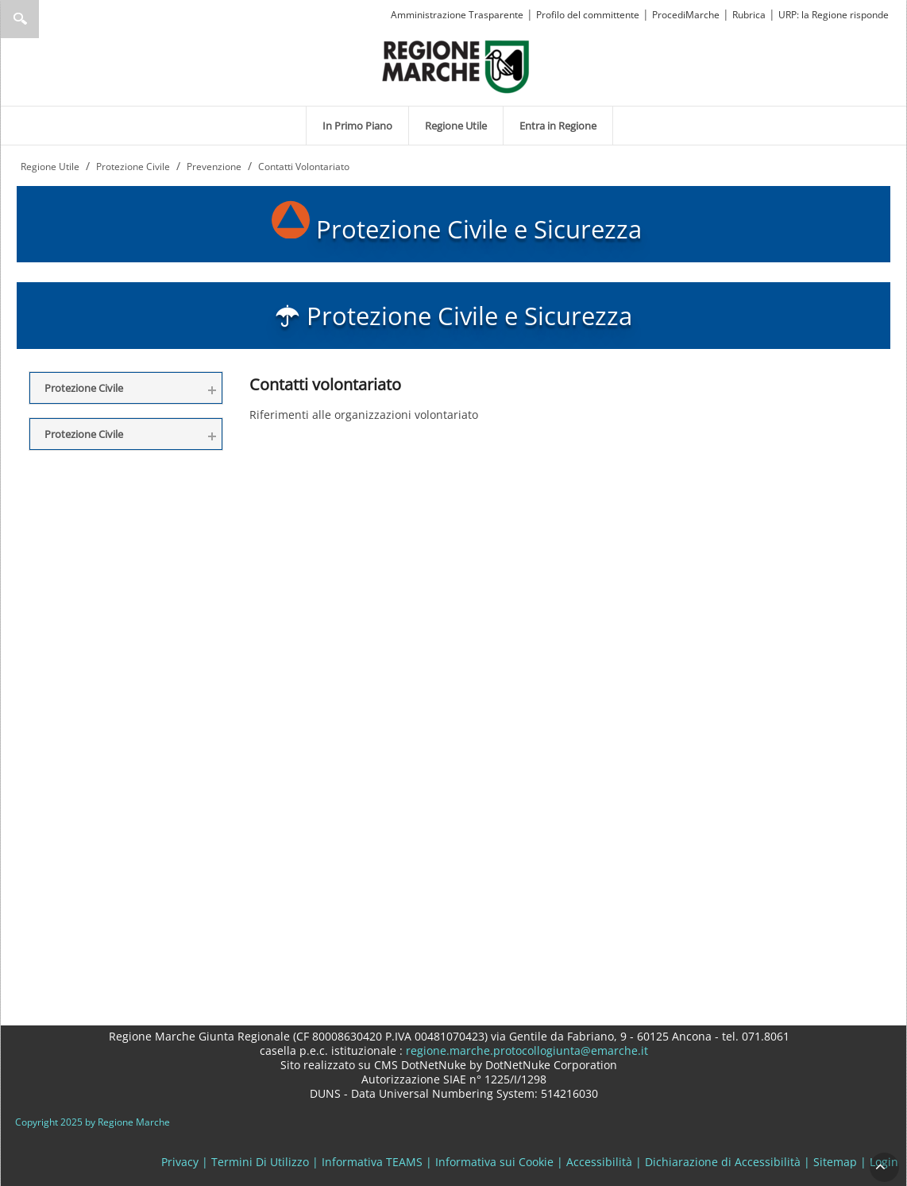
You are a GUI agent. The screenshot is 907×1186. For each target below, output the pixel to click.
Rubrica (749, 14)
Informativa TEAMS (372, 1161)
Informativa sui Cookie (494, 1161)
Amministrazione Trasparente (457, 14)
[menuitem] (357, 126)
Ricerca (20, 19)
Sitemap (835, 1161)
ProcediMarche (686, 14)
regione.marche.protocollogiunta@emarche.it (525, 1050)
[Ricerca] (50, 19)
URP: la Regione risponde (833, 14)
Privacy (180, 1161)
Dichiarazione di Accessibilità (723, 1161)
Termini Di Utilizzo (260, 1161)
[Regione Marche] (456, 65)
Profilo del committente (587, 14)
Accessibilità (599, 1161)
